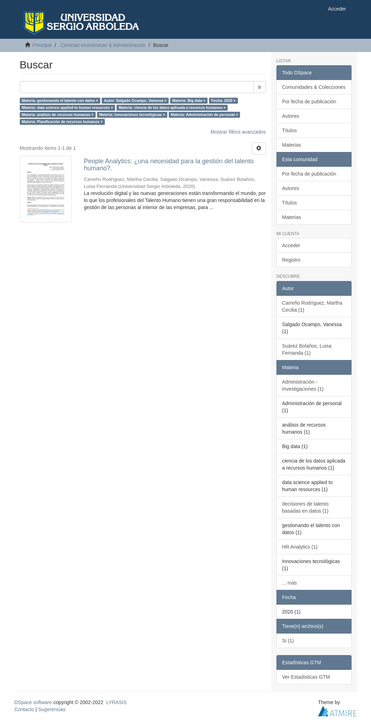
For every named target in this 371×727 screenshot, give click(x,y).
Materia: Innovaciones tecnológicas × (132, 114)
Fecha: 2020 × (223, 100)
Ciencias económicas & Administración (103, 45)
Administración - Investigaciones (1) (303, 385)
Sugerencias (52, 709)
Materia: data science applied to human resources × (67, 107)
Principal (42, 45)
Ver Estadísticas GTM (306, 677)
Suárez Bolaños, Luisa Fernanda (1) (306, 349)
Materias (291, 145)
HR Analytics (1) (299, 547)
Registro (291, 260)
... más (289, 583)
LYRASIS (116, 702)
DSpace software (33, 702)
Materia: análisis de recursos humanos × (58, 114)
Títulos (289, 130)
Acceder (291, 245)
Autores (290, 116)
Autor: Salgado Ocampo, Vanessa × (135, 100)
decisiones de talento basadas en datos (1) (305, 507)
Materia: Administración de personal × (204, 114)
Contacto (24, 709)
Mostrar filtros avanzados (238, 132)
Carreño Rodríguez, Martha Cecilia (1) (312, 306)
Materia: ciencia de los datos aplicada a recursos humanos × (172, 107)
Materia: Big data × (188, 100)
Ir (259, 87)
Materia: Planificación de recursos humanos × (62, 122)
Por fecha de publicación (309, 101)
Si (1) (288, 640)
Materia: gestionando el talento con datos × (60, 100)
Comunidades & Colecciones (314, 87)
